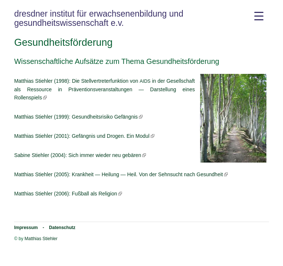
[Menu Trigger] (259, 16)
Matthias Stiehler (41, 238)
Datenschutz (62, 227)
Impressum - (31, 227)
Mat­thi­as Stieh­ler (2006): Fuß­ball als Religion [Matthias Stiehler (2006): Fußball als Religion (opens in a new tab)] (65, 194)
